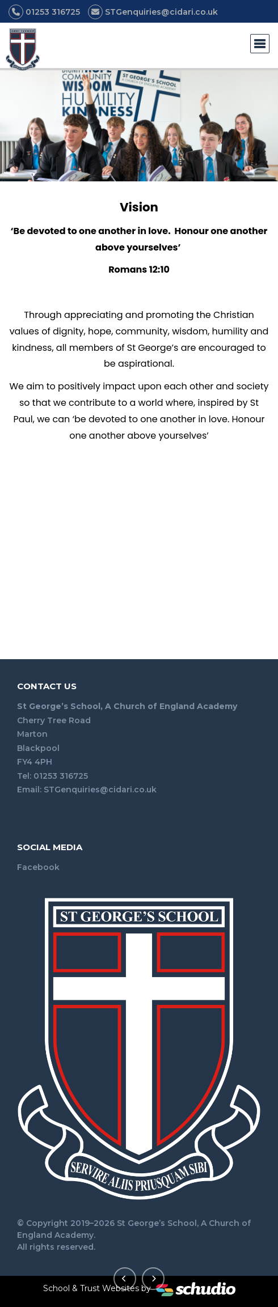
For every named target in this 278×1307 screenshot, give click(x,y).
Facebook (38, 867)
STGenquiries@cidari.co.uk (100, 789)
